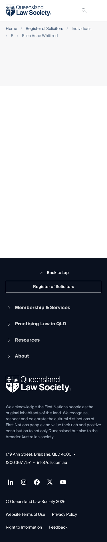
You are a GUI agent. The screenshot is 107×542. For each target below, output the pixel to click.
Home (11, 29)
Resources (23, 340)
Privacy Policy (64, 514)
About (17, 356)
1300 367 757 (18, 463)
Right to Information (24, 527)
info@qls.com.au (52, 463)
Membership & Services (38, 308)
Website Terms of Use (25, 514)
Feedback (58, 527)
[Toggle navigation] (96, 10)
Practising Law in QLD (36, 324)
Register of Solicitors (44, 29)
